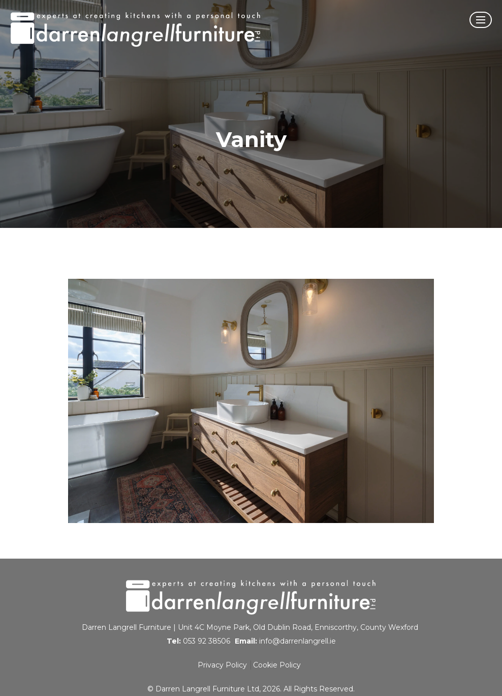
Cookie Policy (277, 665)
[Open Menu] (480, 20)
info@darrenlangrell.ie (297, 641)
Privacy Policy (222, 665)
